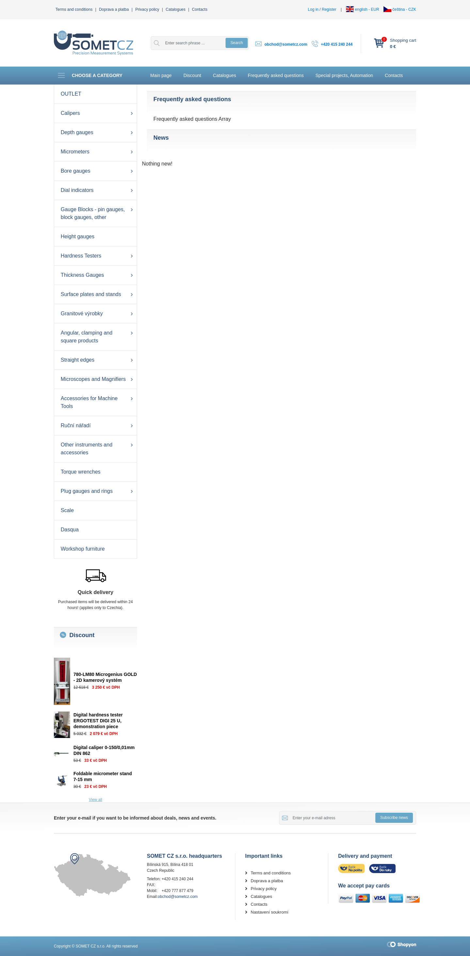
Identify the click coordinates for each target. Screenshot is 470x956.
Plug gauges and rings (87, 491)
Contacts (199, 9)
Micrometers (75, 151)
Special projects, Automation (344, 75)
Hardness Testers (81, 256)
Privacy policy (147, 9)
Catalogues (176, 9)
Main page (161, 75)
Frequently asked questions (276, 75)
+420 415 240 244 (336, 44)
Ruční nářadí (76, 425)
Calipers (70, 113)
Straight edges (77, 360)
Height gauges (77, 236)
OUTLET (71, 94)
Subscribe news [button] (394, 817)
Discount (192, 75)
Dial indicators (77, 190)
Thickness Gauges (82, 275)
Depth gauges (77, 132)
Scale (67, 510)
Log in (313, 9)
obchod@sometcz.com (285, 44)
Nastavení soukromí (270, 912)
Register (329, 9)
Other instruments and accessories (86, 448)
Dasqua (70, 529)
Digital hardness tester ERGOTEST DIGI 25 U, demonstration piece (98, 720)
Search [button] (236, 42)
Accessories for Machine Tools (89, 402)
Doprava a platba (114, 9)
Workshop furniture (83, 549)
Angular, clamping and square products (86, 336)
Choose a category (89, 75)
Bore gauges (75, 171)
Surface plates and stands (91, 294)
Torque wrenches (81, 472)
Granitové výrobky (82, 313)
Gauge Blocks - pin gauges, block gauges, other (93, 213)
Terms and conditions (73, 9)
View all (95, 799)
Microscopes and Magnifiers (93, 379)
